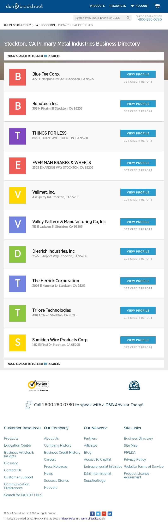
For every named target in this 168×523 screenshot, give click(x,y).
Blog (87, 452)
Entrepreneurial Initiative (103, 466)
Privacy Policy (135, 459)
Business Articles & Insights (19, 454)
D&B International (97, 474)
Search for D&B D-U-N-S (23, 495)
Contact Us (13, 470)
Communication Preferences (16, 486)
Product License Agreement (136, 475)
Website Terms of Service (143, 466)
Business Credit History (62, 452)
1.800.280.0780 (58, 405)
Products (11, 438)
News (48, 474)
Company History (57, 445)
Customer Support (18, 477)
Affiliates (90, 445)
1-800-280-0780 (149, 19)
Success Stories (56, 481)
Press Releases (55, 466)
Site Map (131, 445)
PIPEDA (130, 452)
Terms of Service (89, 518)
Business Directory (138, 438)
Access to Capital (97, 459)
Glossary (11, 463)
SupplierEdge (94, 481)
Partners (90, 438)
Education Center (17, 445)
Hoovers (50, 488)
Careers (50, 459)
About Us (51, 438)
